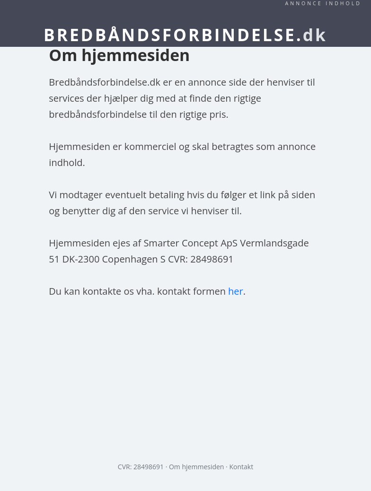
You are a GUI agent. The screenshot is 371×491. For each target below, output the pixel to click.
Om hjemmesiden (196, 466)
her (235, 291)
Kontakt (241, 466)
